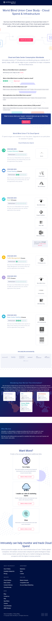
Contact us (6, 596)
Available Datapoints (9, 571)
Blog (5, 594)
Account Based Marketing (26, 585)
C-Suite (22, 573)
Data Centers (7, 582)
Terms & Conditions (8, 613)
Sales (21, 571)
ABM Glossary (7, 608)
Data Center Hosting (14, 317)
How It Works (7, 569)
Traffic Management (13, 258)
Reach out (26, 122)
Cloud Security (7, 587)
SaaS (9, 200)
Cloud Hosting (12, 171)
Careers (6, 603)
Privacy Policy (17, 613)
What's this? (17, 81)
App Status (6, 601)
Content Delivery (13, 151)
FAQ (5, 598)
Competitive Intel (24, 582)
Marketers (22, 569)
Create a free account (26, 476)
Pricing (5, 573)
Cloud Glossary (7, 605)
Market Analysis (24, 580)
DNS (9, 278)
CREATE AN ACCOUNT (26, 39)
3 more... (22, 72)
